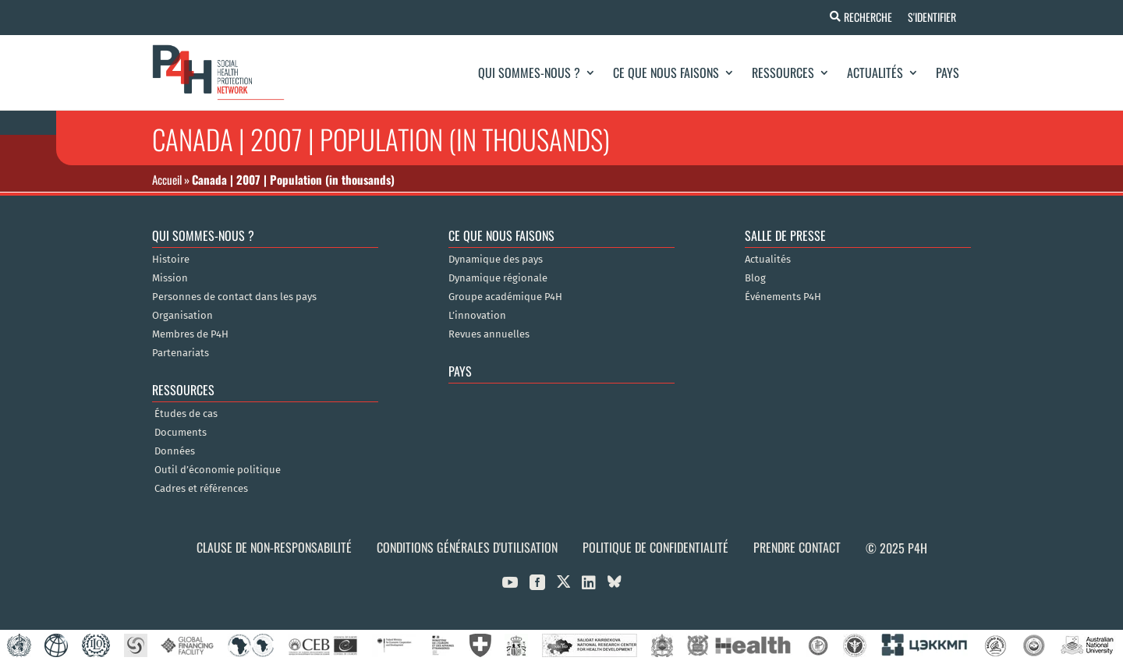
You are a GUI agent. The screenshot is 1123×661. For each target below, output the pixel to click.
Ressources (783, 72)
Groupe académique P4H (505, 297)
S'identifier (931, 17)
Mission (170, 278)
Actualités (875, 72)
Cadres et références (201, 488)
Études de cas (186, 413)
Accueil (167, 179)
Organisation (182, 315)
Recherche (867, 17)
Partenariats (180, 353)
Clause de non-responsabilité (274, 547)
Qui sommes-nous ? (529, 72)
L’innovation (477, 315)
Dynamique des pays (495, 259)
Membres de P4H (190, 334)
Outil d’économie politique (217, 470)
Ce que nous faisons (666, 72)
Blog (755, 278)
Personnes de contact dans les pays (234, 297)
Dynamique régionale (497, 278)
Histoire (171, 259)
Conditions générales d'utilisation (467, 547)
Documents (180, 432)
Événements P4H (783, 297)
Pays (947, 72)
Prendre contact (797, 547)
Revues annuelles (489, 334)
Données (174, 451)
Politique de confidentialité (655, 547)
